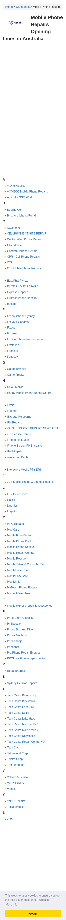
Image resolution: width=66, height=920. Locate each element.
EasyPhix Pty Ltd (17, 280)
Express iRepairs (17, 292)
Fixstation (13, 345)
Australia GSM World (20, 197)
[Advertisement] (33, 79)
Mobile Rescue (16, 558)
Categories (23, 6)
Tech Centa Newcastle (21, 735)
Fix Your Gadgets (18, 321)
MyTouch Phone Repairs (22, 587)
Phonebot (13, 646)
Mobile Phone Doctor (20, 541)
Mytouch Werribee (18, 593)
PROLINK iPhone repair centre (26, 658)
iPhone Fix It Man (18, 439)
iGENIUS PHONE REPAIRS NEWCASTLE (34, 428)
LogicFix (12, 511)
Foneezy (12, 356)
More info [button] (11, 904)
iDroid (10, 405)
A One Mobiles (16, 185)
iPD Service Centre (19, 434)
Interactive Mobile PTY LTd (24, 469)
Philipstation (14, 623)
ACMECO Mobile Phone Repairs (27, 191)
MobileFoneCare (17, 576)
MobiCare (13, 529)
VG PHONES (15, 782)
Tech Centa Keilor (18, 712)
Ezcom (11, 303)
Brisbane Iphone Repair (22, 215)
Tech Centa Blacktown (21, 701)
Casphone (13, 227)
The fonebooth (16, 764)
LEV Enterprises (17, 494)
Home (9, 6)
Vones (11, 788)
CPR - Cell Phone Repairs (23, 256)
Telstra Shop (15, 758)
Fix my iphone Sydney (21, 316)
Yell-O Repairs (16, 800)
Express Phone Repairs (22, 297)
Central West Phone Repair (24, 239)
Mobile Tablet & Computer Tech (26, 564)
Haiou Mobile (15, 387)
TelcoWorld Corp (17, 753)
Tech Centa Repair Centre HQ (26, 741)
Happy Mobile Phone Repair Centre (29, 392)
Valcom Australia (17, 777)
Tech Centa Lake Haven (22, 718)
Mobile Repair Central (20, 552)
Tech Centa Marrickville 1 (23, 724)
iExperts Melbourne (19, 416)
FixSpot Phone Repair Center (25, 339)
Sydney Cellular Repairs (22, 683)
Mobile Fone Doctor (19, 535)
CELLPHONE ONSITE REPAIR (26, 233)
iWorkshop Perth (17, 457)
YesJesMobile (15, 806)
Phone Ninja (14, 641)
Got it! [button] (33, 913)
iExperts (12, 410)
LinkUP (11, 499)
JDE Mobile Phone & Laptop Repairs (30, 481)
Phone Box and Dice (20, 629)
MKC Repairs (15, 523)
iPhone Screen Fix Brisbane (24, 445)
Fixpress (12, 333)
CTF (9, 262)
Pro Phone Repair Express (23, 652)
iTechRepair (14, 451)
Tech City (13, 747)
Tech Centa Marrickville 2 (23, 730)
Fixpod (11, 327)
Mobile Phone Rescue (21, 546)
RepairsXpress (16, 670)
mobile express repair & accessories (29, 605)
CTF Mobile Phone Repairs (24, 268)
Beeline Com (15, 209)
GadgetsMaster (16, 368)
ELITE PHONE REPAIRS (23, 286)
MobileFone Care (18, 570)
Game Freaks (15, 374)
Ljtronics (12, 505)
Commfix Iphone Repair (22, 250)
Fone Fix (12, 350)
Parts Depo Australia (20, 617)
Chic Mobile (14, 245)
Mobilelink (13, 581)
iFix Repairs (14, 422)
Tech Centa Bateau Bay (22, 695)
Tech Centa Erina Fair (20, 706)
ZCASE (11, 819)
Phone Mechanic (17, 635)
